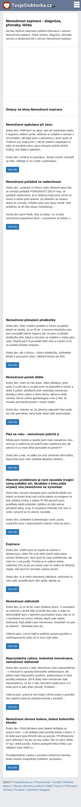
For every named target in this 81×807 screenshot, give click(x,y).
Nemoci (59, 785)
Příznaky (71, 785)
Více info (12, 169)
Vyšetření (32, 789)
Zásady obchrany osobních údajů (32, 785)
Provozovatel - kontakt (48, 782)
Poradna (19, 789)
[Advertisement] (40, 74)
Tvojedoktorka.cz (22, 782)
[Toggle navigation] (75, 3)
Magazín (45, 789)
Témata (7, 789)
